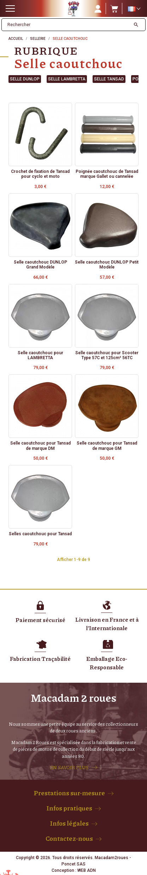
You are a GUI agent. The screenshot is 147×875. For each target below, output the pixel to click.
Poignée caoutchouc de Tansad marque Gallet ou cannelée (107, 174)
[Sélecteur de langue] (134, 9)
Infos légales (69, 823)
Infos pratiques (69, 808)
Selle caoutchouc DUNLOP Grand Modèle (40, 265)
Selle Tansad (109, 79)
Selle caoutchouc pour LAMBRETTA (40, 355)
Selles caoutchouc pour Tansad (40, 533)
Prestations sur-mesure (69, 792)
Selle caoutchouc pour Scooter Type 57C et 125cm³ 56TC (107, 355)
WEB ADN (86, 870)
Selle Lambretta (67, 79)
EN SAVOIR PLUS (69, 767)
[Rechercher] (66, 25)
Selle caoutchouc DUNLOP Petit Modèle (107, 265)
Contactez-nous (69, 838)
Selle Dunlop (25, 79)
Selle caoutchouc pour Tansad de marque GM (107, 446)
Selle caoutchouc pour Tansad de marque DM (40, 446)
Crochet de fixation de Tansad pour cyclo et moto (40, 174)
